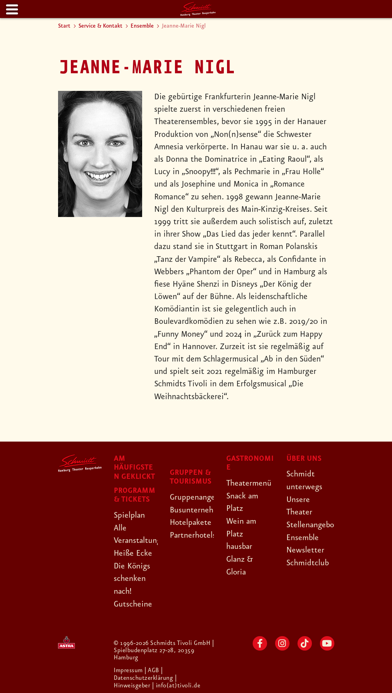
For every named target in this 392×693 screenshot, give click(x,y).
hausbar (239, 545)
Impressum (129, 669)
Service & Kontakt (100, 26)
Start (64, 26)
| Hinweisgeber (145, 680)
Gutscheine (133, 602)
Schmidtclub (307, 561)
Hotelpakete (191, 522)
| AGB (153, 669)
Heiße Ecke (133, 553)
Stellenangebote (314, 524)
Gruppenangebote (201, 497)
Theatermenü (249, 483)
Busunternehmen (199, 509)
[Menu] (11, 10)
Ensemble (142, 26)
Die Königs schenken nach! (132, 577)
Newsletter (305, 549)
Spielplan (129, 515)
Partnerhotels (193, 535)
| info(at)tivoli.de (176, 683)
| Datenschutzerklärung (143, 673)
